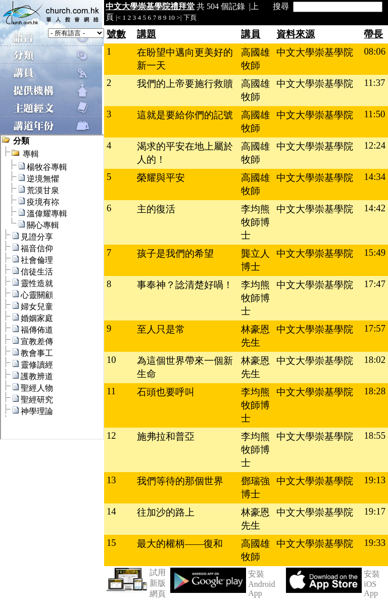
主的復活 (156, 209)
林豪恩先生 (255, 336)
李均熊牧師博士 (255, 222)
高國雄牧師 (255, 59)
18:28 (374, 391)
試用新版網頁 (158, 583)
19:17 (374, 511)
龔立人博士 (255, 260)
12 (111, 435)
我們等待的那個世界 (180, 481)
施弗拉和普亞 (166, 436)
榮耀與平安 (161, 177)
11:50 (374, 114)
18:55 (374, 435)
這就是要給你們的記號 (185, 115)
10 (171, 17)
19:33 (374, 542)
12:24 (374, 145)
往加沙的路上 (166, 512)
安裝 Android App (261, 583)
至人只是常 (161, 329)
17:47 (374, 284)
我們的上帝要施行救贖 (185, 83)
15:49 (374, 252)
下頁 (190, 17)
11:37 (374, 82)
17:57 (374, 328)
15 (111, 542)
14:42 (374, 208)
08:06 (374, 51)
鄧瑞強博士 (255, 487)
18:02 (374, 359)
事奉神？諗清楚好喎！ (185, 285)
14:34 (374, 176)
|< (118, 17)
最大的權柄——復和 (180, 543)
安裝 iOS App (372, 583)
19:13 (374, 480)
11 (111, 391)
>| (178, 17)
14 (111, 511)
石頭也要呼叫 (166, 392)
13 (111, 480)
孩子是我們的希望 (175, 253)
